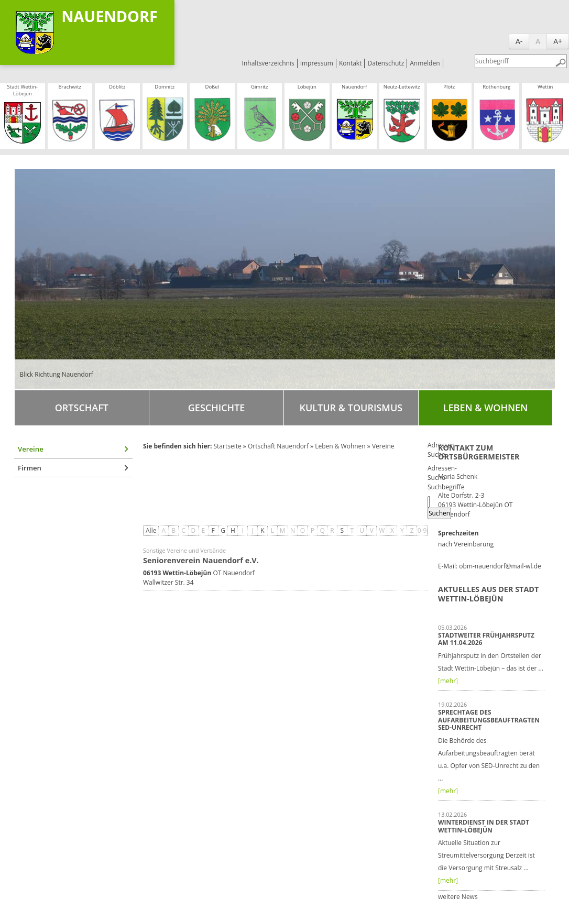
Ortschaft (81, 407)
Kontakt (350, 63)
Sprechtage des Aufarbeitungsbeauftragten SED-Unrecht (489, 720)
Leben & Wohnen (485, 407)
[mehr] (448, 680)
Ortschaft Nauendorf (278, 446)
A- (519, 41)
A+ (557, 41)
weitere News (458, 896)
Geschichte (216, 407)
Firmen (29, 468)
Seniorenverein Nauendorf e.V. (201, 560)
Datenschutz (385, 63)
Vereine (30, 449)
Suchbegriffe (446, 487)
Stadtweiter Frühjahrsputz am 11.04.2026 (486, 639)
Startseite (227, 446)
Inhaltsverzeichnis (268, 63)
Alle (151, 530)
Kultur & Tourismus (350, 407)
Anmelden (425, 63)
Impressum (316, 63)
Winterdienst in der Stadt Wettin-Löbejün (483, 826)
